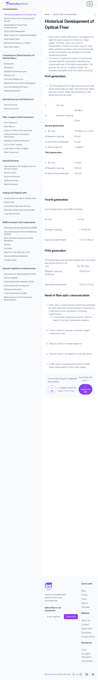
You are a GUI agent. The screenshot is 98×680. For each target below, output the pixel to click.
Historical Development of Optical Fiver (20, 15)
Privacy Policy (88, 637)
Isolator (7, 244)
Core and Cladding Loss (13, 79)
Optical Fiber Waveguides (14, 31)
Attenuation (9, 64)
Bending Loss (9, 75)
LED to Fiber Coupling (13, 145)
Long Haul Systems (12, 214)
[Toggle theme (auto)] (73, 674)
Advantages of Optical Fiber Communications (15, 26)
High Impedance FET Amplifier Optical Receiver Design (19, 167)
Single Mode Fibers (12, 39)
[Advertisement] (70, 489)
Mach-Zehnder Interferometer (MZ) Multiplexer (18, 239)
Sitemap (85, 607)
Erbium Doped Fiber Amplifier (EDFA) (19, 282)
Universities (87, 661)
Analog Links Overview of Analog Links (20, 198)
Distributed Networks (13, 289)
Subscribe (71, 617)
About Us (85, 620)
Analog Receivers (11, 180)
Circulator (8, 248)
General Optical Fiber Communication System (19, 19)
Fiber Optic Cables (12, 47)
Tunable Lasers (10, 260)
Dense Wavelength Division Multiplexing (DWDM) (20, 233)
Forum (84, 595)
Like (52, 389)
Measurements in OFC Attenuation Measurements (18, 298)
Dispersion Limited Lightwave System (19, 210)
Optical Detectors (11, 109)
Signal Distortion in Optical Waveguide (19, 83)
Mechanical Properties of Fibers (17, 43)
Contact (85, 624)
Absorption (8, 68)
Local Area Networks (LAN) (15, 293)
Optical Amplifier (11, 278)
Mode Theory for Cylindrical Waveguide (20, 35)
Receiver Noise (10, 173)
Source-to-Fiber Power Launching (18, 130)
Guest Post (86, 628)
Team (84, 599)
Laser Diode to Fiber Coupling (16, 148)
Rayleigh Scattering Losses (15, 71)
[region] (21, 340)
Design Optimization (12, 91)
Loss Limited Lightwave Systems (17, 206)
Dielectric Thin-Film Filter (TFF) (17, 252)
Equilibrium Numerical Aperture (17, 141)
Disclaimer (86, 632)
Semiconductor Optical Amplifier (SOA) (20, 274)
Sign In (84, 603)
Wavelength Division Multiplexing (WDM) (20, 228)
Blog (83, 591)
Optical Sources (10, 105)
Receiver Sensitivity (12, 177)
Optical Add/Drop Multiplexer (16, 256)
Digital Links (9, 202)
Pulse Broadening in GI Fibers (16, 87)
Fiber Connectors (11, 152)
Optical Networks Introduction (16, 286)
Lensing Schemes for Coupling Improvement (16, 135)
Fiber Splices (9, 127)
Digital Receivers (11, 184)
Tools (84, 650)
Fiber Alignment (10, 123)
